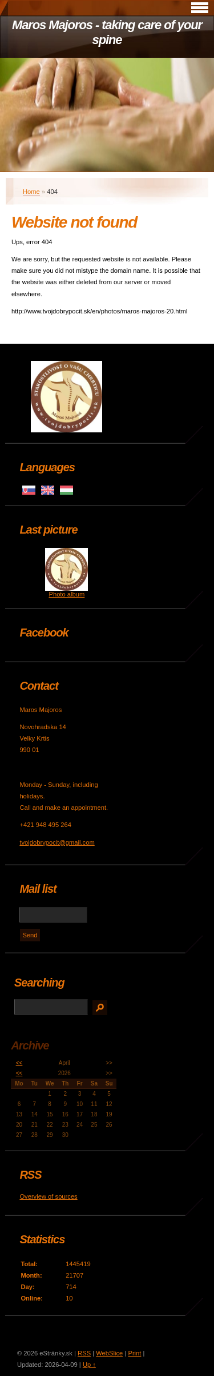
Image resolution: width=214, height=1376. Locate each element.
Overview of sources (48, 1196)
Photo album (66, 594)
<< (19, 1063)
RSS (84, 1353)
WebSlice (109, 1353)
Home (31, 191)
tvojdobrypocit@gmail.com (56, 842)
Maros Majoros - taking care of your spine (107, 32)
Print (134, 1353)
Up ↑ (89, 1364)
